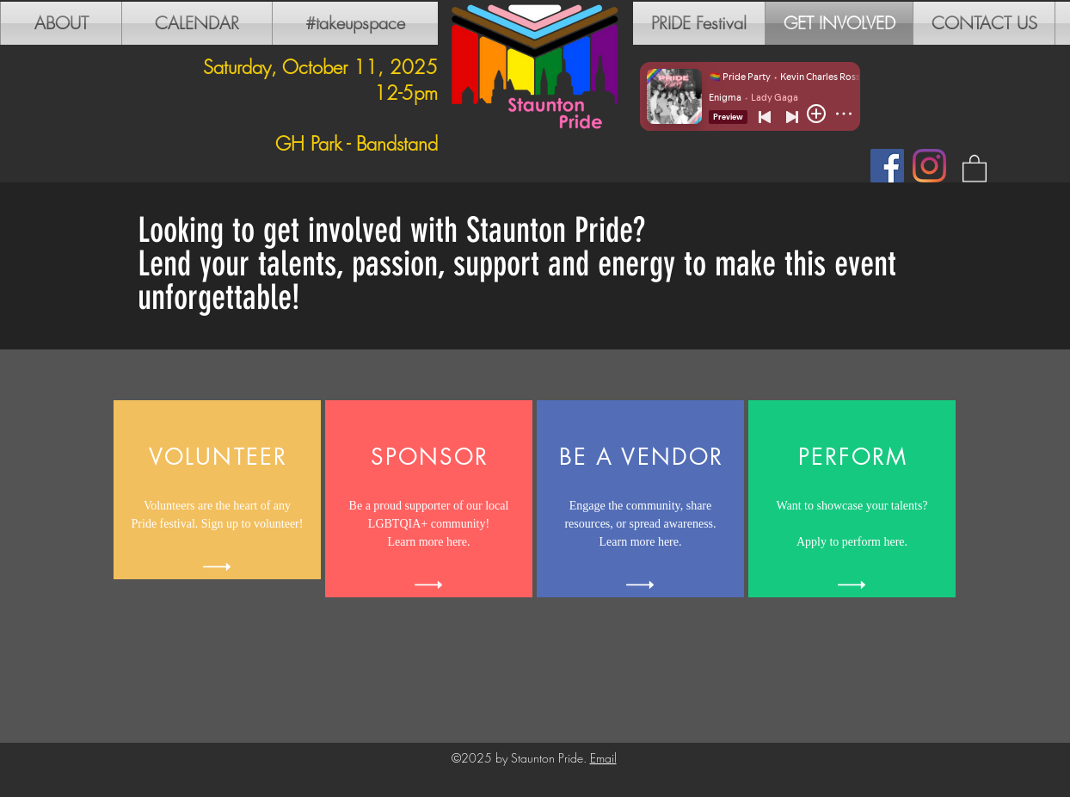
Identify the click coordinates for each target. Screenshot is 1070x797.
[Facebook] (887, 165)
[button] (974, 167)
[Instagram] (929, 165)
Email (603, 758)
